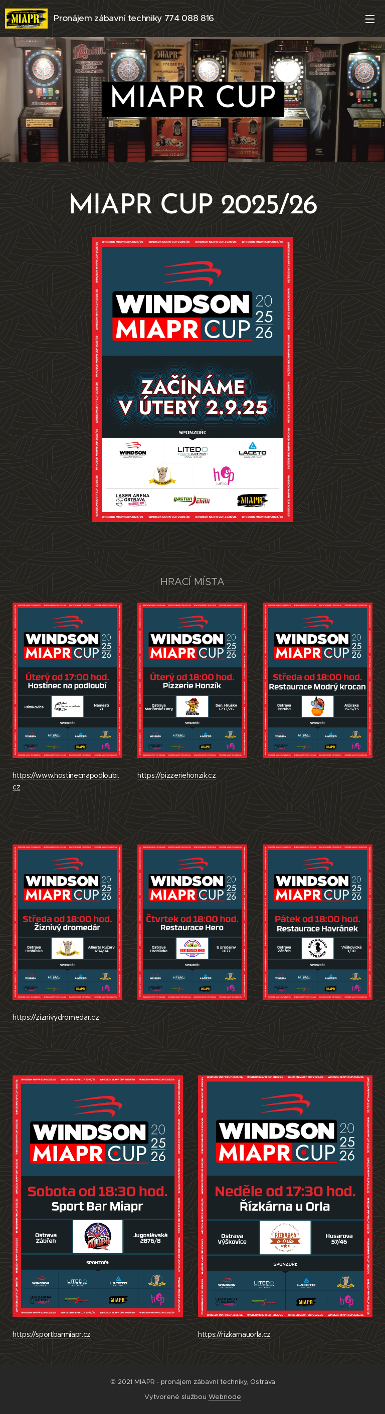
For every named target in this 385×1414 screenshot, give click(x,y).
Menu (369, 19)
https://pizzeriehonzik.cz (176, 775)
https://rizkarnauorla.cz (234, 1334)
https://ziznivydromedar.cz (56, 1017)
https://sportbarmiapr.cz (52, 1333)
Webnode (225, 1396)
